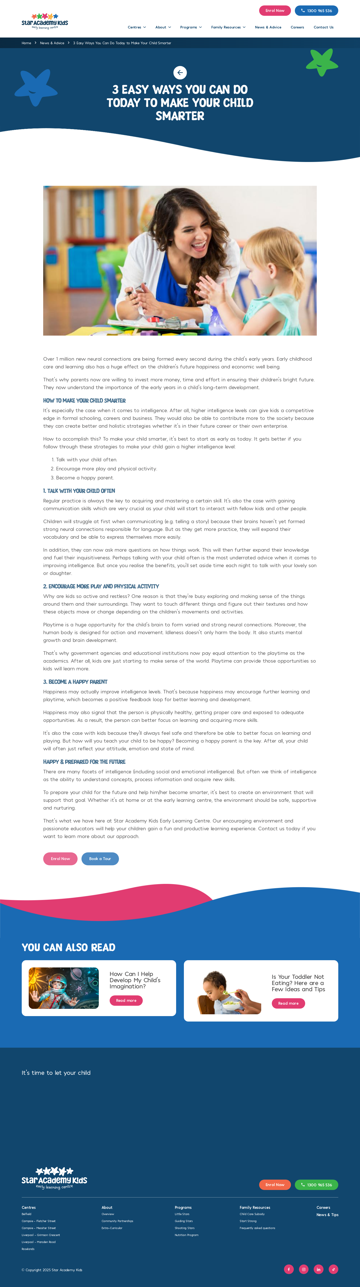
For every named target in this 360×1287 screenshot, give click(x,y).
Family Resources (226, 27)
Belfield (27, 1214)
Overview (108, 1214)
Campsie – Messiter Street (39, 1228)
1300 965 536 (316, 10)
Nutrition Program (186, 1235)
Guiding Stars (184, 1221)
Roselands (28, 1249)
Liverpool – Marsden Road (39, 1242)
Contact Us (324, 27)
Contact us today (279, 833)
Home (26, 43)
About (160, 27)
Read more (126, 1000)
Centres (134, 27)
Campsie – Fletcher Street (39, 1221)
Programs (188, 27)
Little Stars (182, 1214)
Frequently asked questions (257, 1228)
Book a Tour (100, 863)
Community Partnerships (117, 1221)
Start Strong (248, 1221)
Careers (297, 27)
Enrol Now (275, 10)
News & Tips (328, 1214)
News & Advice (268, 27)
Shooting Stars (184, 1228)
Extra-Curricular (112, 1228)
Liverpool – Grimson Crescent (41, 1235)
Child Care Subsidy (252, 1214)
